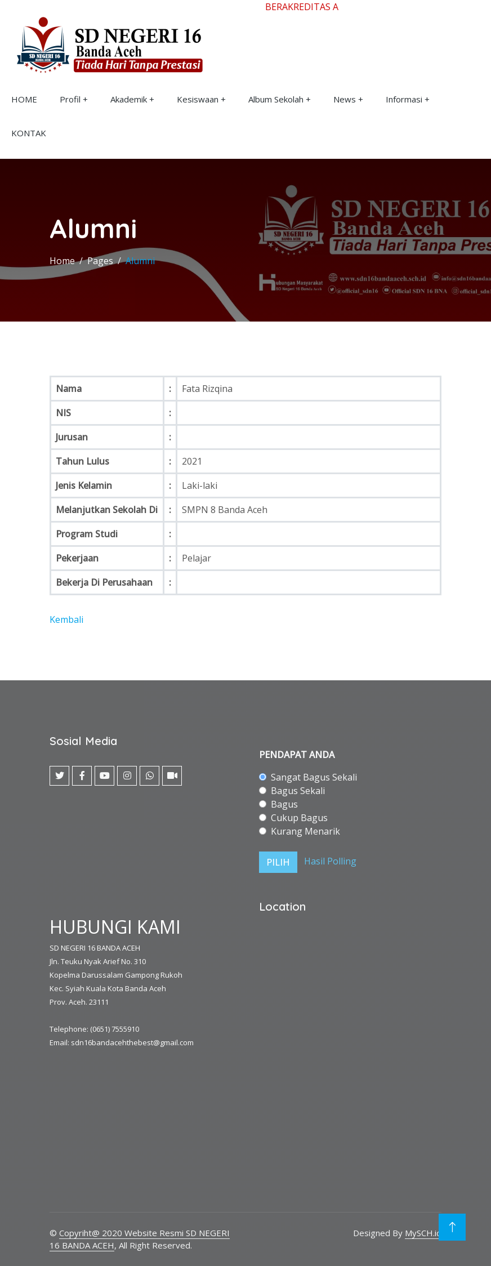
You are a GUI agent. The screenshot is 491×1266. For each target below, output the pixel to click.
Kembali (66, 619)
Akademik (128, 99)
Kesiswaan (197, 99)
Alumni (140, 261)
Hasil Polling (330, 861)
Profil (70, 99)
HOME (24, 99)
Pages (100, 261)
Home (62, 261)
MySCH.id (423, 1232)
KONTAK (28, 133)
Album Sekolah (275, 99)
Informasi (404, 99)
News (344, 99)
